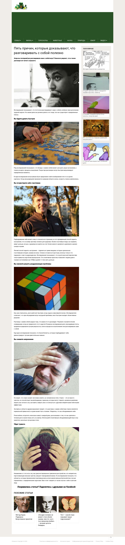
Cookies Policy (109, 541)
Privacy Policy (99, 541)
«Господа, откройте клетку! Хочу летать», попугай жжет (93, 115)
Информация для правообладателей (82, 541)
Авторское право (65, 541)
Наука (69, 40)
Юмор (92, 40)
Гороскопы (43, 40)
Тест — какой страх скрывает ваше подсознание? (67, 517)
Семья (17, 40)
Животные (57, 40)
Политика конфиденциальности (48, 541)
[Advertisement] (62, 25)
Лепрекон (14, 541)
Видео (103, 40)
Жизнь (29, 40)
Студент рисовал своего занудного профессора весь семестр (94, 91)
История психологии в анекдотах (94, 69)
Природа (81, 40)
